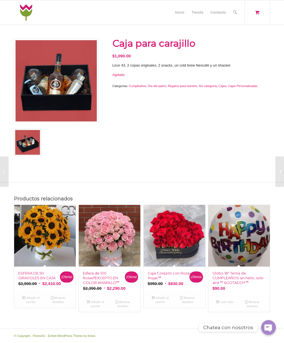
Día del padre (157, 86)
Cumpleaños (137, 86)
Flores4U (39, 335)
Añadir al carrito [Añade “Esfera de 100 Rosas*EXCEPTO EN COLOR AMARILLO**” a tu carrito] (95, 304)
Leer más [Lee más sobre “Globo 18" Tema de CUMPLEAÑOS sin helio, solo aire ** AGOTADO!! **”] (225, 302)
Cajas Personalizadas (242, 86)
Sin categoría (208, 86)
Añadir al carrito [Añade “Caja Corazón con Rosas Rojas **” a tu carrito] (160, 300)
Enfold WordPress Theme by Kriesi (71, 335)
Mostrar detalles (58, 300)
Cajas (222, 86)
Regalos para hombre (182, 86)
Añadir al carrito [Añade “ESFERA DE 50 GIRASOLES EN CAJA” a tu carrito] (30, 300)
